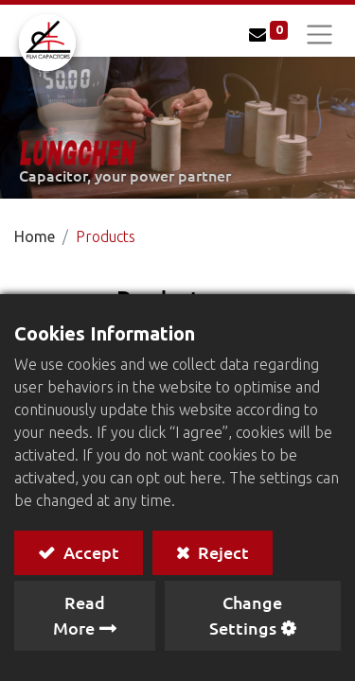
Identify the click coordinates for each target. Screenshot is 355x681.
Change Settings (245, 614)
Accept (89, 552)
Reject (221, 552)
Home (34, 236)
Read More (79, 614)
